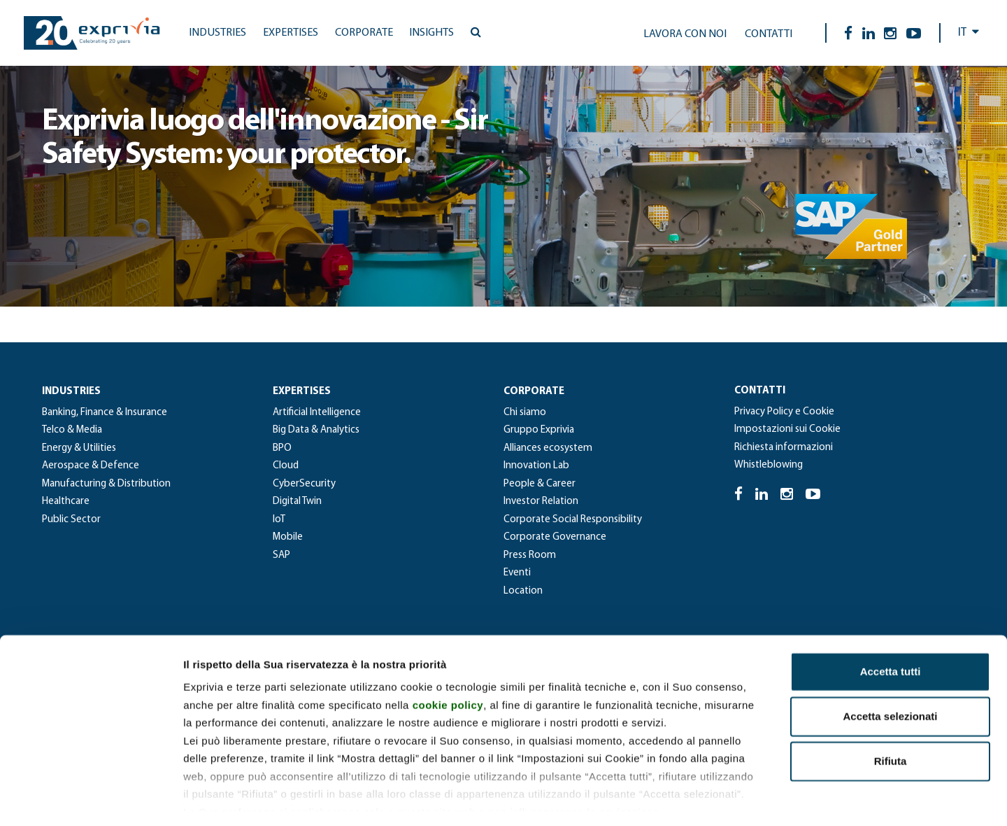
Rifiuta (890, 701)
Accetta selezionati (890, 656)
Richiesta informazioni (783, 447)
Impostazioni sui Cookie (787, 429)
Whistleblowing (768, 465)
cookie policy (448, 644)
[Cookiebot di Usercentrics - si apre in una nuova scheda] (90, 798)
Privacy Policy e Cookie (784, 412)
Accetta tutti (890, 611)
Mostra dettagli (735, 798)
